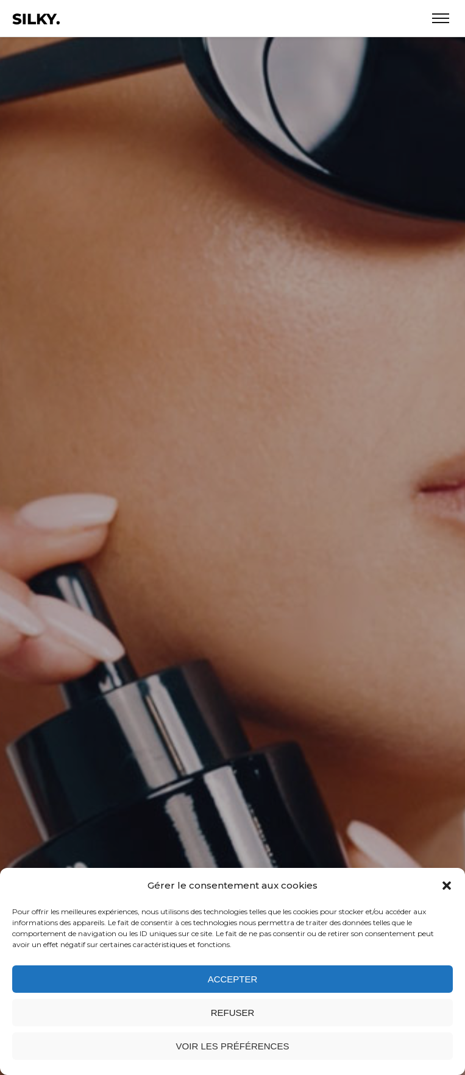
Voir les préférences (232, 1046)
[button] (447, 885)
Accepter (233, 979)
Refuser (233, 1012)
